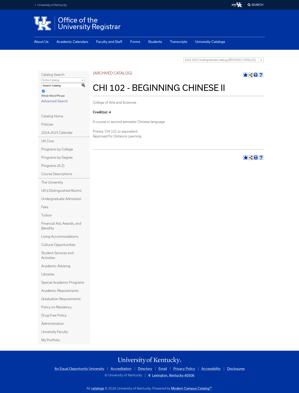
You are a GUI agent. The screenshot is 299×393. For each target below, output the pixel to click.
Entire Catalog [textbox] (50, 80)
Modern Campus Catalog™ (191, 388)
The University (52, 182)
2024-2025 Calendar (57, 132)
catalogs (97, 388)
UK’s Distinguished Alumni (61, 190)
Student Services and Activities (57, 255)
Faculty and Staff (109, 42)
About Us (41, 42)
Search (257, 4)
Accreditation (121, 369)
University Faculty (54, 332)
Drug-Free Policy (54, 315)
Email (163, 369)
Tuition (46, 215)
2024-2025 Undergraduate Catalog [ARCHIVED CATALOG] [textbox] (220, 59)
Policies (47, 124)
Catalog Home (52, 116)
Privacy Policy (184, 369)
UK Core (47, 141)
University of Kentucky (52, 5)
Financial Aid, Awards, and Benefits (61, 226)
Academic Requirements (60, 290)
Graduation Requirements (61, 299)
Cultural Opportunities (58, 245)
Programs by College (57, 149)
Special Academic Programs (62, 282)
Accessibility (211, 369)
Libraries (47, 274)
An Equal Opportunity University (79, 369)
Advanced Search (54, 101)
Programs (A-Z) (52, 166)
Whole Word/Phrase (53, 95)
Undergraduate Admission (61, 199)
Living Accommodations (59, 236)
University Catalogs (210, 42)
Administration (52, 323)
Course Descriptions (56, 174)
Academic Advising (55, 266)
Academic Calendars (72, 42)
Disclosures (236, 369)
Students (155, 42)
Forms (135, 42)
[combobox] (223, 59)
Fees (44, 207)
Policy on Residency (56, 307)
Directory (145, 369)
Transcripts (178, 42)
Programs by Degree (57, 157)
